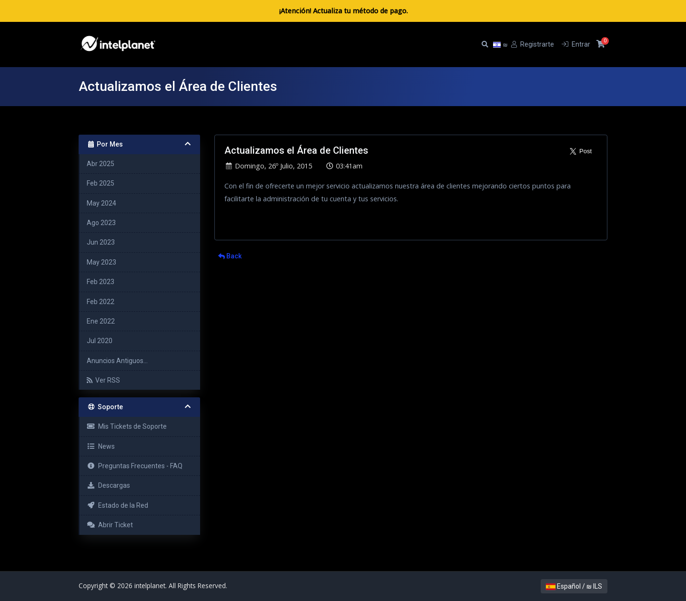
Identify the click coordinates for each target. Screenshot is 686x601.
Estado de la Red (117, 505)
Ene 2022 (101, 321)
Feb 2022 (100, 301)
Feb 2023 (100, 282)
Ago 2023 (101, 223)
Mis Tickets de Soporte (127, 426)
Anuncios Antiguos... (117, 361)
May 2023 (101, 262)
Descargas (108, 485)
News (101, 446)
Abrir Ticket (110, 525)
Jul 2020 (99, 341)
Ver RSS (103, 380)
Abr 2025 (100, 163)
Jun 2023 (101, 242)
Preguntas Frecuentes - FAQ (134, 466)
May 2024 (101, 203)
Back (230, 256)
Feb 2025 (100, 183)
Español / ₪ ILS (574, 586)
